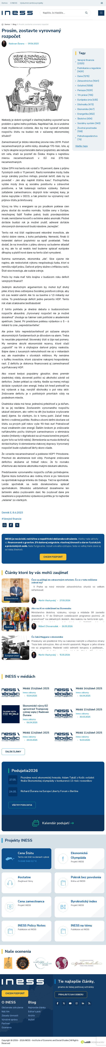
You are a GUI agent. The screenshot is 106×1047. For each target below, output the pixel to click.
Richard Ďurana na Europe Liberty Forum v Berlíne (49, 791)
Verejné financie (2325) (85, 62)
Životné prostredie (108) (87, 130)
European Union (12, 656)
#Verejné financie (11, 518)
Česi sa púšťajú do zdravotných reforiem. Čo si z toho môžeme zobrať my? (64, 581)
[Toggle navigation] (101, 13)
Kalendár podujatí (53, 823)
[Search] (61, 13)
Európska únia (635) (87, 99)
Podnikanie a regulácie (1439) (89, 70)
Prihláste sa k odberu (70, 994)
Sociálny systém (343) (88, 123)
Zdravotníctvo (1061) (88, 81)
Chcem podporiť (53, 557)
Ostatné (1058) (85, 85)
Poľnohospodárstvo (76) (87, 138)
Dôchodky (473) (85, 104)
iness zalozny (29, 692)
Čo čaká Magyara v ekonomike (47, 637)
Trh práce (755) (85, 95)
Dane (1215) (83, 76)
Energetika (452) (86, 114)
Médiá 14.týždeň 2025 (89, 688)
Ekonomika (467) (85, 109)
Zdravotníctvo (11, 598)
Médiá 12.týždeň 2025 (36, 732)
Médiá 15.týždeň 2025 (36, 688)
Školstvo (9, 627)
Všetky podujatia (22, 805)
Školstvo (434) (84, 118)
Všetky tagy (81, 146)
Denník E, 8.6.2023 (12, 512)
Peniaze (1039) (85, 90)
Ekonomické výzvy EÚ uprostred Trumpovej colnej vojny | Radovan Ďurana (36, 710)
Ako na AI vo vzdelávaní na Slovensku (51, 608)
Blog (14, 24)
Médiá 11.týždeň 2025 (89, 732)
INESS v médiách (20, 676)
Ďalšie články (13, 751)
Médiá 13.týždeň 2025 (89, 709)
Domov (6, 24)
